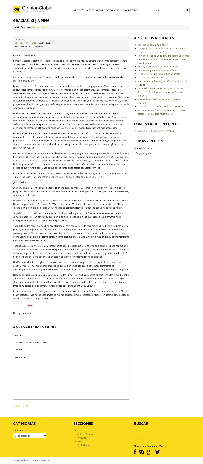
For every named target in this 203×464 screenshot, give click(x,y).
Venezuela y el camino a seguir (153, 44)
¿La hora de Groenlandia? (150, 77)
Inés (140, 130)
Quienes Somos (93, 10)
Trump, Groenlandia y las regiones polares (158, 66)
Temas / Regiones (143, 148)
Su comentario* (71, 377)
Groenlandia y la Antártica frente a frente (158, 70)
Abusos (26, 27)
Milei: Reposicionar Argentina (160, 130)
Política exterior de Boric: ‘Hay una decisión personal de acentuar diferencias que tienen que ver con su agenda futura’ (163, 59)
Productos (113, 10)
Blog (79, 441)
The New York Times (25, 43)
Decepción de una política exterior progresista (160, 106)
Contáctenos (131, 10)
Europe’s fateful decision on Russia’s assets (159, 73)
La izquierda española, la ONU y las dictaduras (160, 88)
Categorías (18, 430)
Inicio (77, 10)
